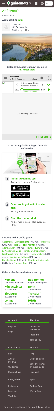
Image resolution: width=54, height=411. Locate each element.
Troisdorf (34, 293)
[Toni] (6, 27)
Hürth (32, 300)
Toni (20, 19)
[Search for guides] (30, 3)
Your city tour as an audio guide (38, 365)
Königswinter (13, 286)
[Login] (36, 3)
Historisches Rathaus (19, 257)
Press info (34, 334)
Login (11, 331)
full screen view (27, 69)
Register (12, 326)
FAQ (32, 353)
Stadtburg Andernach (38, 260)
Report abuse (14, 372)
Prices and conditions (35, 328)
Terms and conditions (14, 407)
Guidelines (13, 367)
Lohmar (9, 300)
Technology (35, 340)
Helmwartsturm (37, 254)
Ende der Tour (20, 263)
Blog (10, 353)
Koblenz (9, 279)
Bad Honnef (36, 279)
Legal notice (44, 407)
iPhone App (35, 391)
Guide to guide (37, 359)
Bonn (31, 286)
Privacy (31, 407)
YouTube (12, 396)
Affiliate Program (12, 360)
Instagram (13, 386)
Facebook (13, 391)
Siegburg (10, 293)
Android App (36, 386)
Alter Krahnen (8, 248)
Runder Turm (33, 248)
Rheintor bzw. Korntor (24, 245)
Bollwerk (45, 242)
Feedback (34, 372)
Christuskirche (9, 260)
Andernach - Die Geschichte (15, 242)
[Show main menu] (3, 3)
